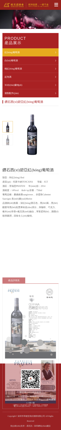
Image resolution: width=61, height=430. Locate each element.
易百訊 (29, 426)
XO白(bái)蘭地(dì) (32, 85)
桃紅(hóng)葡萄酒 (32, 69)
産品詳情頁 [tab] (14, 297)
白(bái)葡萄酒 (32, 61)
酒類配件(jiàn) (32, 93)
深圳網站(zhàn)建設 (42, 426)
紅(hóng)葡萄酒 (32, 52)
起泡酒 (32, 77)
